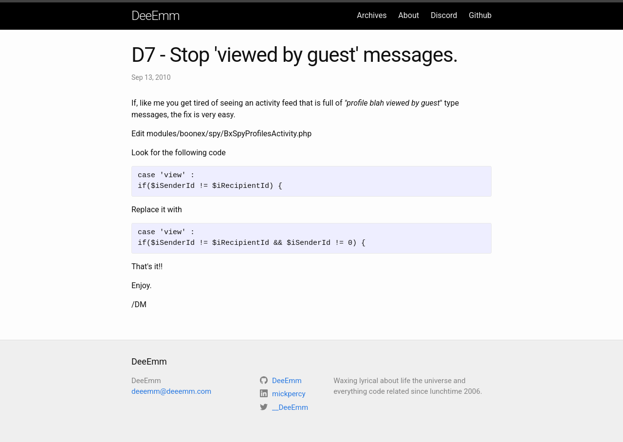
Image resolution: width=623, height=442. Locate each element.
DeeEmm (155, 15)
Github (480, 15)
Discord (444, 15)
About (408, 15)
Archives (371, 15)
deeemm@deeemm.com (171, 391)
